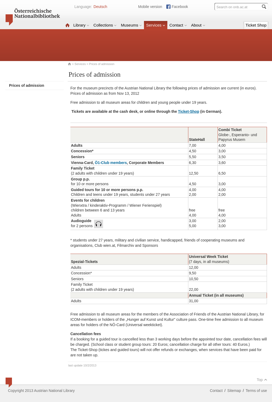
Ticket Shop (255, 25)
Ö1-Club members (111, 163)
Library (81, 25)
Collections (105, 25)
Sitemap (234, 390)
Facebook (180, 7)
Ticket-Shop (188, 111)
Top (262, 380)
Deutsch (100, 7)
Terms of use (256, 390)
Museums (131, 25)
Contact (178, 25)
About (198, 25)
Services (155, 25)
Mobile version (150, 7)
